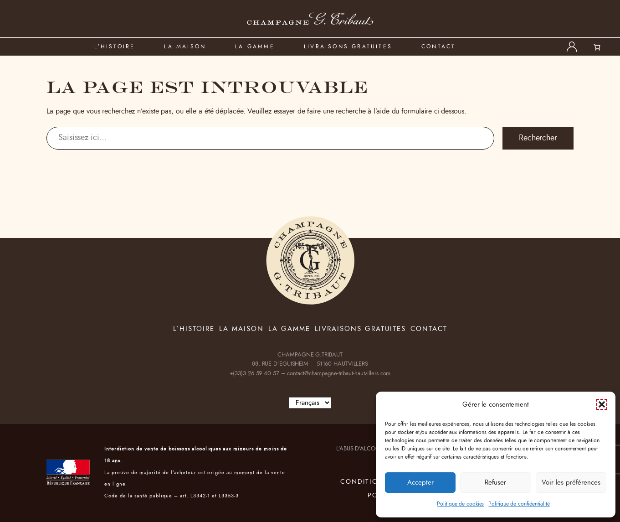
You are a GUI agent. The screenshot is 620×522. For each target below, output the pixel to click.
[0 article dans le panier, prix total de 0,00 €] (602, 47)
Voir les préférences (571, 482)
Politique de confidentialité (518, 503)
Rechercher (538, 138)
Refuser (495, 482)
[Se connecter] (571, 47)
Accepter (420, 482)
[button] (601, 404)
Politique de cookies (460, 503)
